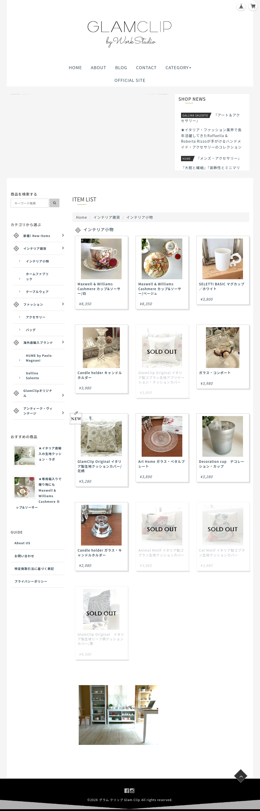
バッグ (31, 330)
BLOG (121, 67)
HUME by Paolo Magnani (39, 357)
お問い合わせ (24, 556)
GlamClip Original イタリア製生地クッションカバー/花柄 (100, 466)
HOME (75, 67)
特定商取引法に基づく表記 (34, 568)
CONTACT (146, 67)
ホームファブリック (37, 276)
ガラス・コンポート (215, 372)
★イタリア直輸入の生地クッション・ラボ (50, 454)
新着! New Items (36, 235)
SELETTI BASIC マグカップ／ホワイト (222, 286)
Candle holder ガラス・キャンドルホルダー (100, 552)
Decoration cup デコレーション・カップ (222, 463)
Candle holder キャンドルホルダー (100, 375)
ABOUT (98, 67)
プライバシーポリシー (30, 581)
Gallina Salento (32, 375)
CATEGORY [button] (178, 67)
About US (22, 543)
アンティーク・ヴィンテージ (38, 410)
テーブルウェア (37, 291)
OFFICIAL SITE (130, 80)
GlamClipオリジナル (37, 392)
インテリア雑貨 (106, 217)
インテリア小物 (37, 261)
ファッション (33, 304)
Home (81, 217)
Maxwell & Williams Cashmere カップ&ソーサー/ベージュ (159, 289)
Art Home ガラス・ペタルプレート (161, 463)
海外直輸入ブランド (38, 342)
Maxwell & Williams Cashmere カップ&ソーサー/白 (99, 289)
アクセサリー (35, 317)
